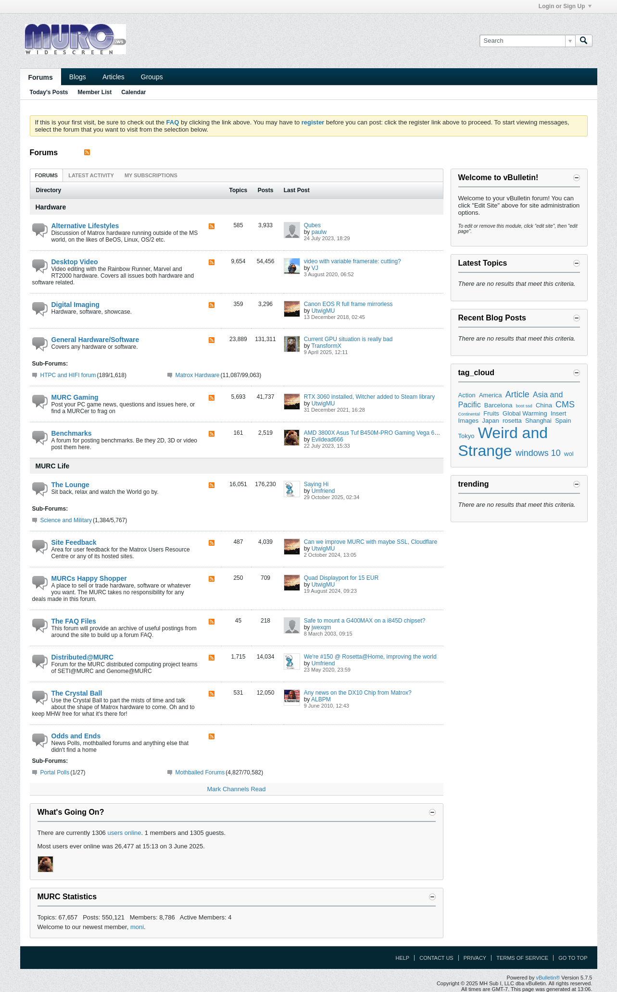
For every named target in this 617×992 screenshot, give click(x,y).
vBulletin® (548, 977)
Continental (469, 414)
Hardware (51, 207)
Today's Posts (49, 92)
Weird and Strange (503, 441)
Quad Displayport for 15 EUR (341, 578)
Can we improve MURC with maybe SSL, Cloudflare (370, 542)
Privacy (475, 958)
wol (569, 453)
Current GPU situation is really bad (348, 339)
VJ (315, 268)
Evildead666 (327, 439)
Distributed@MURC (82, 657)
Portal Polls (55, 772)
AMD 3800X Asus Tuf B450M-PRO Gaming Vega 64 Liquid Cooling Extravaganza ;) (411, 432)
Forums (40, 77)
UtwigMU (323, 310)
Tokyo (466, 436)
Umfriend (323, 491)
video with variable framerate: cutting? (352, 261)
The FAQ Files (73, 621)
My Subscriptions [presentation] (151, 175)
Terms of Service (522, 958)
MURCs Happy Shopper (89, 578)
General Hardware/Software (95, 339)
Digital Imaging (75, 304)
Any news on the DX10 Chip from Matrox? (358, 692)
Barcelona (498, 405)
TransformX (326, 346)
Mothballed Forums (200, 772)
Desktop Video (74, 262)
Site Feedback (74, 542)
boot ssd (524, 406)
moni (137, 927)
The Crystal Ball (76, 693)
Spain (563, 420)
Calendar (133, 92)
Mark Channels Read (236, 789)
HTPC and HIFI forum (68, 375)
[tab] (46, 175)
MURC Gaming (75, 397)
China (544, 405)
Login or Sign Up (565, 6)
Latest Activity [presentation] (91, 175)
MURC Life (53, 466)
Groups (152, 77)
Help (402, 958)
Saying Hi (316, 484)
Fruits (491, 413)
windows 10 (538, 453)
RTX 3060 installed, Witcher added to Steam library (369, 396)
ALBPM (321, 699)
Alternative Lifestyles (85, 226)
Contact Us (436, 958)
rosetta (512, 420)
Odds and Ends (76, 736)
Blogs (77, 77)
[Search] (527, 41)
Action (467, 395)
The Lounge (70, 485)
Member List (95, 92)
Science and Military (66, 520)
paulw (319, 232)
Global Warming (525, 413)
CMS (565, 404)
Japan (490, 420)
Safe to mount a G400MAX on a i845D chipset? (365, 620)
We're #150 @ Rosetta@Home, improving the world (370, 656)
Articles (113, 77)
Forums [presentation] (46, 175)
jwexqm (321, 627)
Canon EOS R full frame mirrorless (348, 304)
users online (124, 832)
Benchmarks (71, 433)
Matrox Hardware (198, 375)
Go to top (572, 958)
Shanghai (538, 420)
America (490, 395)
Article (517, 394)
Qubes (312, 225)
